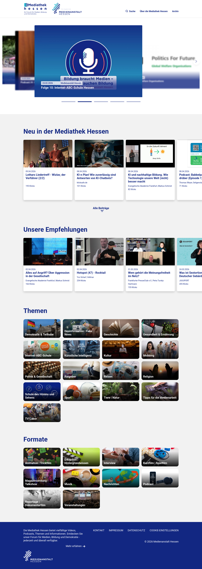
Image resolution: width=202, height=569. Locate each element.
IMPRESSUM (116, 530)
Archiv (175, 11)
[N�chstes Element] (196, 61)
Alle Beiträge (101, 208)
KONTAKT (98, 530)
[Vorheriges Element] (5, 61)
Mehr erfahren (74, 546)
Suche (130, 11)
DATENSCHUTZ (136, 530)
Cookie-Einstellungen (164, 530)
